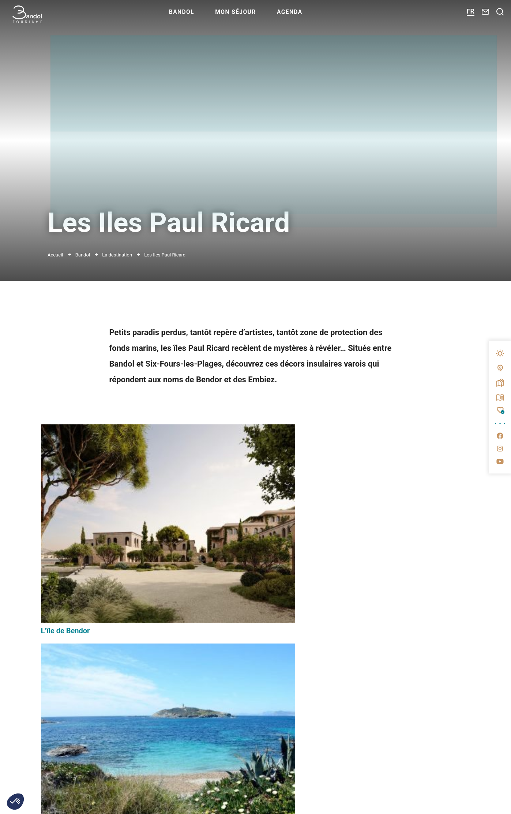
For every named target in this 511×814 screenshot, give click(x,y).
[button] (15, 801)
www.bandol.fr (154, 801)
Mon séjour (255, 17)
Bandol (198, 17)
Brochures (382, 681)
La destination (117, 255)
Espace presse (388, 658)
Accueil (55, 255)
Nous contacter (70, 766)
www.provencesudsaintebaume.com (369, 801)
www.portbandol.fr (247, 801)
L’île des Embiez (215, 521)
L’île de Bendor (65, 536)
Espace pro (382, 635)
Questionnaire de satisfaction (416, 703)
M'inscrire (211, 681)
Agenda (311, 17)
